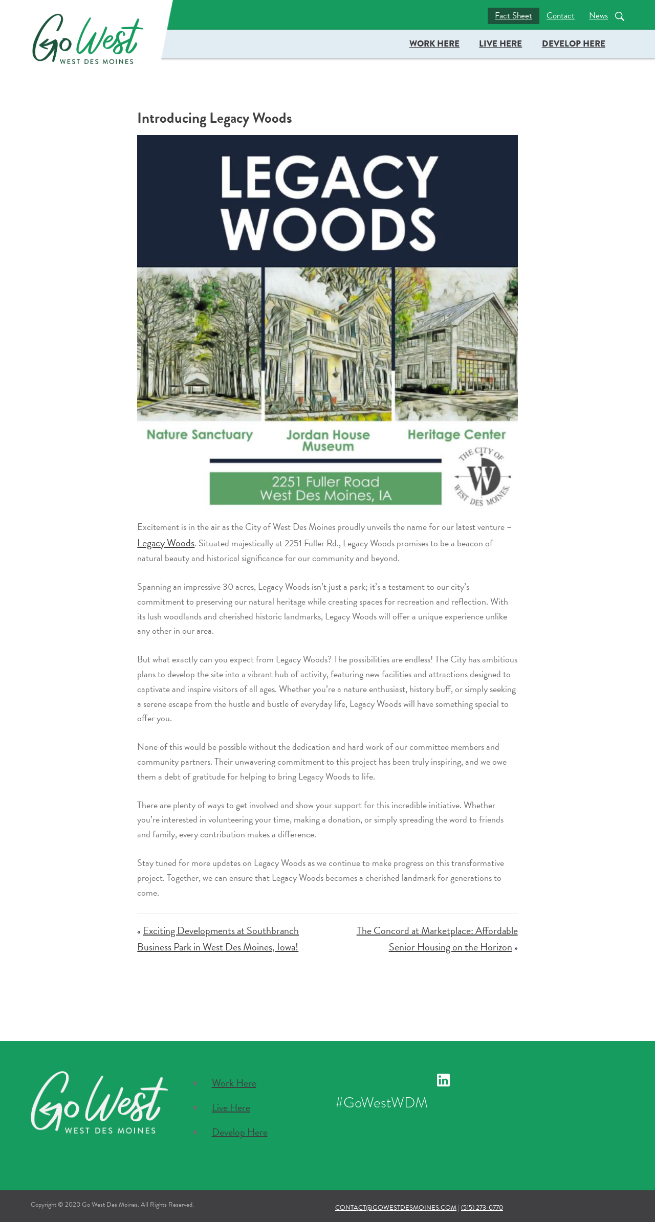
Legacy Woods (165, 542)
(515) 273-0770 (482, 1208)
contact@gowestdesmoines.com (395, 1208)
